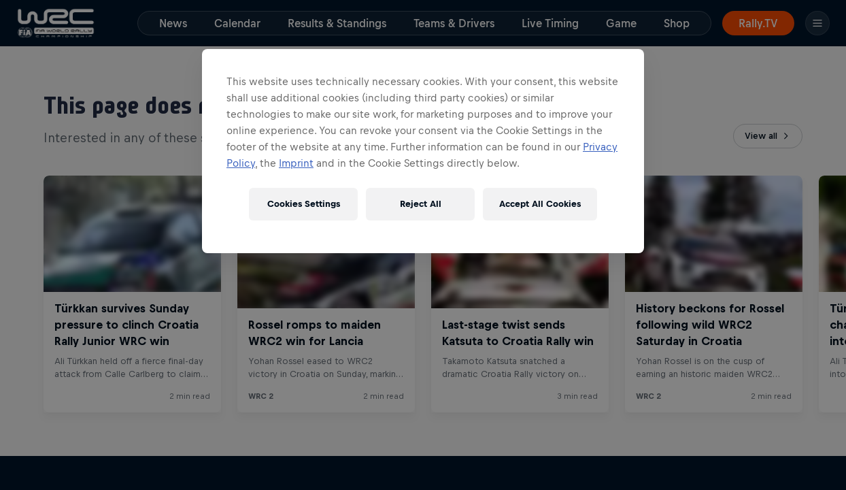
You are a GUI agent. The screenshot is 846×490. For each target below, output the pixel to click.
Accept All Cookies (540, 204)
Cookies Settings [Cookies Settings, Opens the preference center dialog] (303, 204)
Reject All (420, 204)
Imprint (296, 163)
